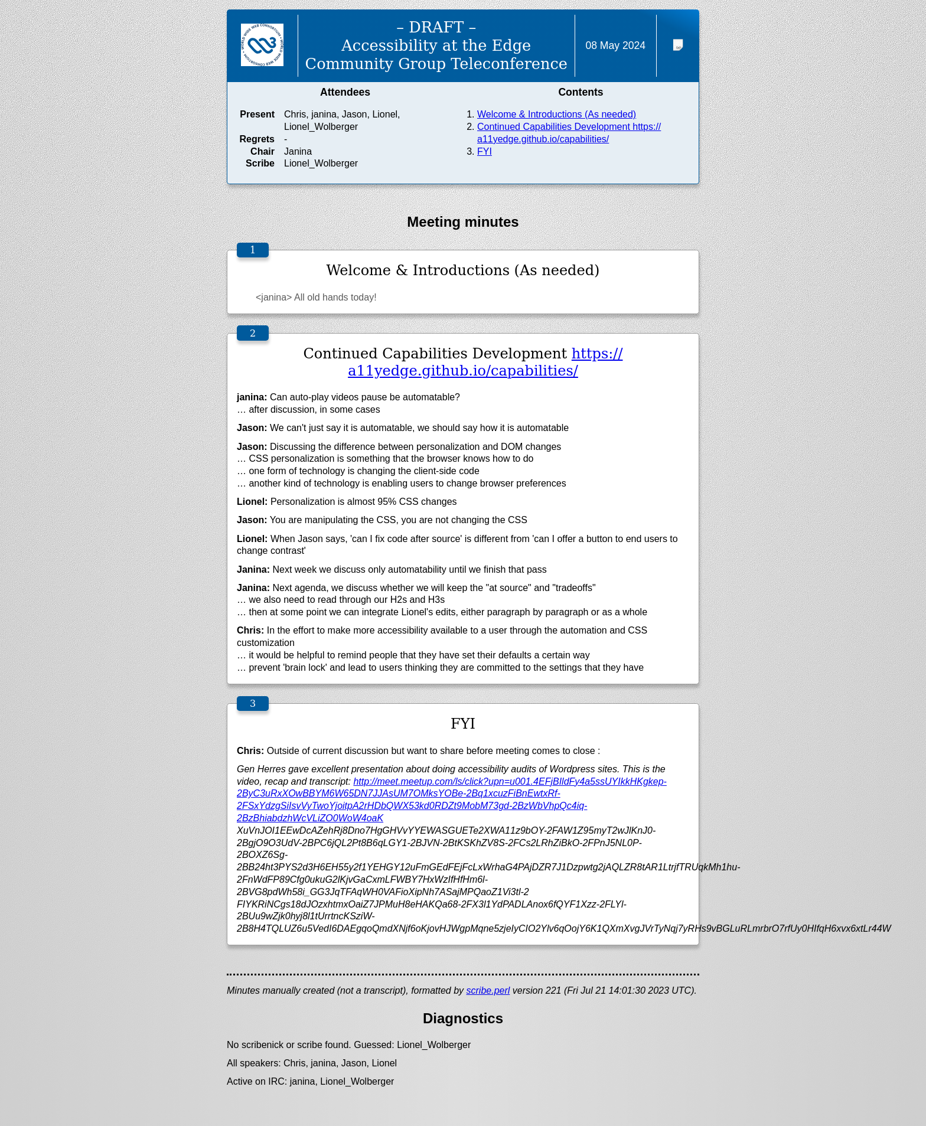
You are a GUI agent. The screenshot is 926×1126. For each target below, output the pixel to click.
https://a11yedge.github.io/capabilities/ (485, 362)
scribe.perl (488, 990)
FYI (484, 151)
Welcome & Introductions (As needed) (556, 114)
